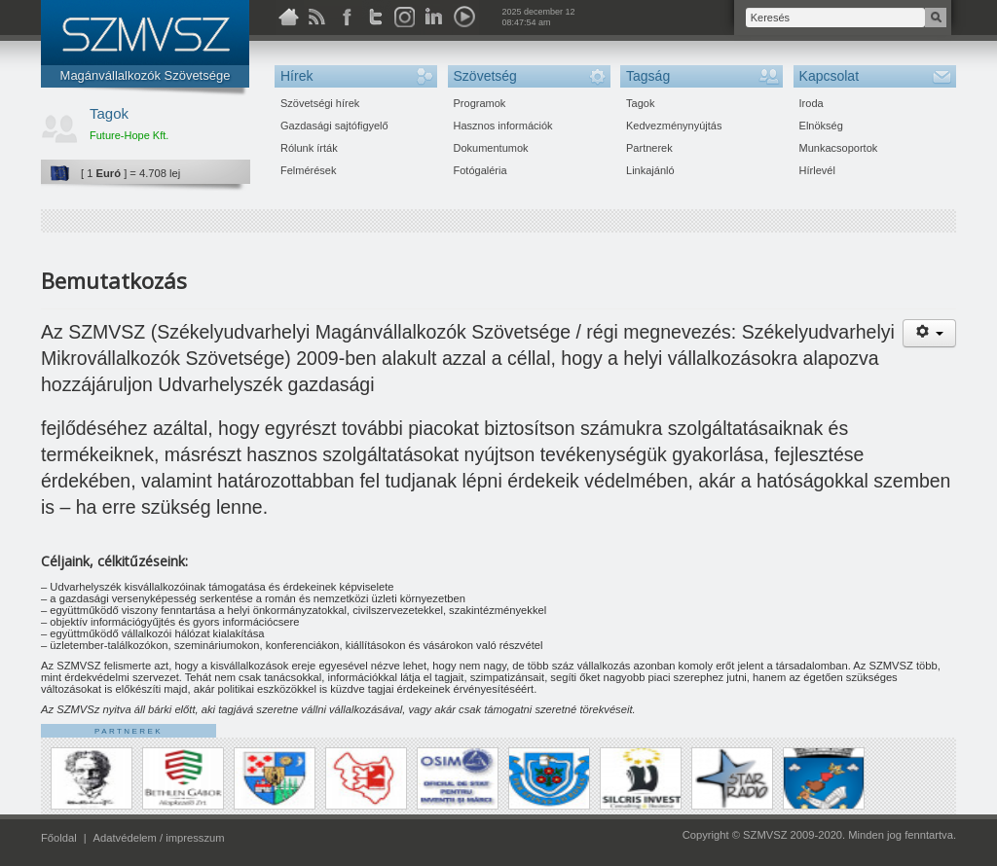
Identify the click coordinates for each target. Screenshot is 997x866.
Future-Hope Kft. (129, 135)
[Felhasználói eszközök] (929, 333)
